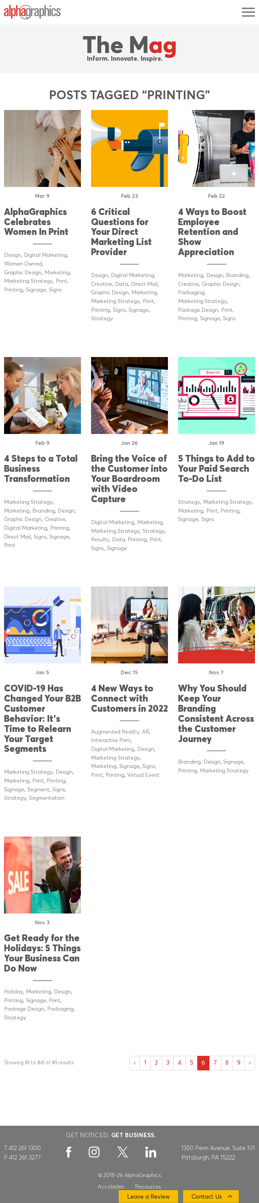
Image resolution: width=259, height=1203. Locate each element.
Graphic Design (22, 272)
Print (61, 281)
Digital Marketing (45, 255)
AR (145, 732)
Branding (237, 275)
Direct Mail (144, 284)
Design (12, 255)
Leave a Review (148, 1197)
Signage (36, 290)
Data (121, 284)
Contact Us (207, 1197)
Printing (13, 290)
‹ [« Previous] (135, 1063)
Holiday (13, 991)
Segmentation (46, 798)
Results (100, 539)
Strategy (102, 318)
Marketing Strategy (28, 281)
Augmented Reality (115, 732)
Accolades (111, 1187)
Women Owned (23, 264)
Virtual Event (143, 775)
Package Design (198, 310)
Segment (38, 789)
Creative (101, 284)
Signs (55, 290)
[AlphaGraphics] (33, 12)
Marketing (57, 272)
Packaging (191, 292)
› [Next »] (250, 1063)
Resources (148, 1187)
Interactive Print (111, 740)
